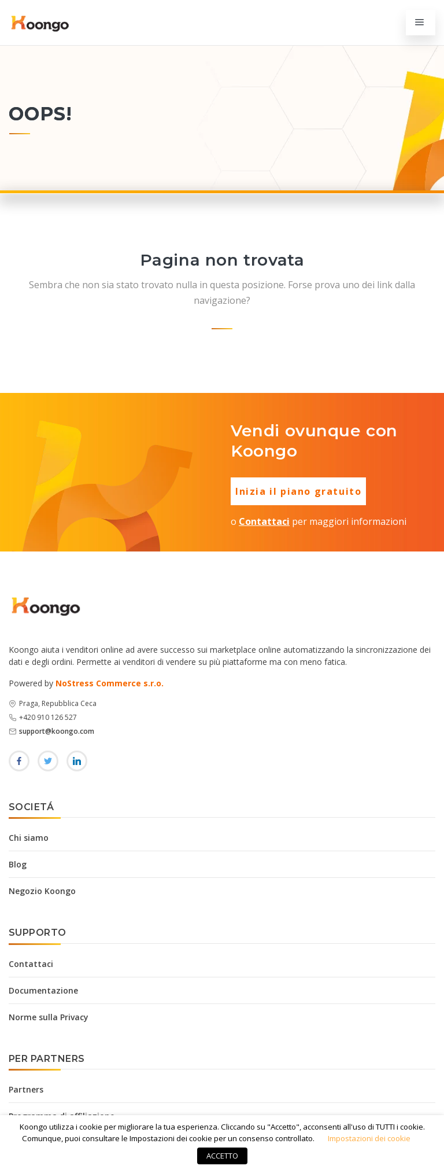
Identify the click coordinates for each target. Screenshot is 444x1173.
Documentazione (43, 990)
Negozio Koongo (42, 890)
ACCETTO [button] (222, 1155)
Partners (26, 1089)
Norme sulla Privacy (48, 1017)
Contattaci (264, 521)
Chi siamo (29, 837)
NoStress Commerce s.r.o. (110, 683)
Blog (18, 864)
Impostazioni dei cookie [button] (369, 1138)
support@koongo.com (56, 731)
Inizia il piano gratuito (298, 491)
